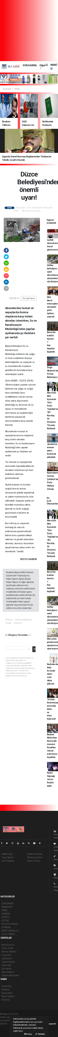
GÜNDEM (6, 913)
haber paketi (6, 1027)
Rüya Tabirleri (8, 996)
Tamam (40, 1034)
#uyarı (8, 623)
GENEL (17, 89)
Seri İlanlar (7, 968)
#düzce (9, 619)
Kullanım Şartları (34, 854)
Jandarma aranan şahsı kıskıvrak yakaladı (52, 450)
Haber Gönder (33, 861)
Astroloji (5, 999)
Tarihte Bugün (8, 962)
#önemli (18, 623)
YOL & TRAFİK (8, 934)
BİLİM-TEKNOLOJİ (10, 930)
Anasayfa (7, 89)
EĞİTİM (5, 920)
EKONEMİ (6, 927)
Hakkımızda (7, 854)
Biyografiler (7, 993)
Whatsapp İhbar (34, 857)
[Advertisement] (29, 31)
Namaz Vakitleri (9, 951)
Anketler (6, 989)
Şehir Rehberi (8, 972)
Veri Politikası (8, 861)
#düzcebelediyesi (23, 619)
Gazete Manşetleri (10, 975)
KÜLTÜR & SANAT (10, 924)
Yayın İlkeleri (7, 857)
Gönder (34, 649)
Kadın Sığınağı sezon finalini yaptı (51, 779)
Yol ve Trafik (7, 948)
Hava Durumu (8, 945)
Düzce (9, 346)
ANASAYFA (7, 907)
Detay (28, 1034)
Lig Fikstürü (7, 958)
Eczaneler (6, 955)
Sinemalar (6, 965)
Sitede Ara (7, 986)
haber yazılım (6, 1030)
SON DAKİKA (30, 65)
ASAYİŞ (5, 917)
